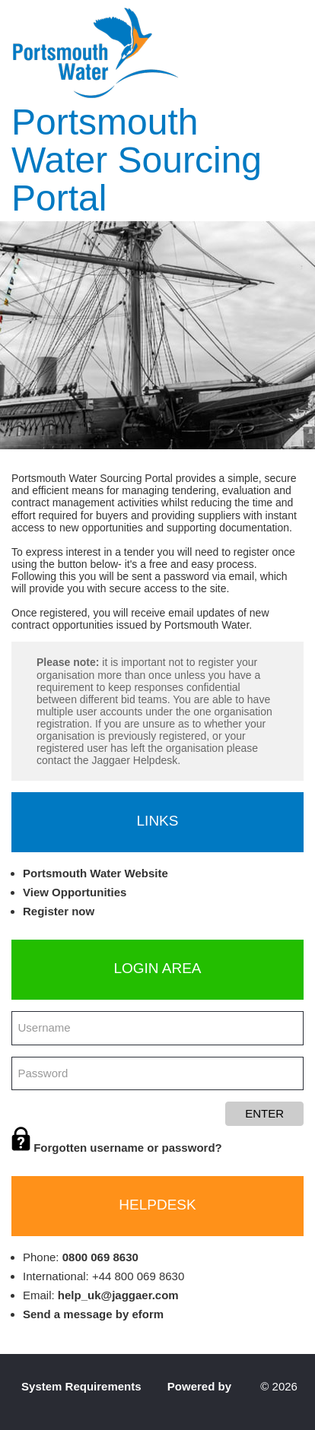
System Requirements (81, 1386)
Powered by (200, 1386)
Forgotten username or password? (116, 1147)
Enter (264, 1113)
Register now (58, 911)
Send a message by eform (93, 1314)
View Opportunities (74, 892)
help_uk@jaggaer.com (118, 1295)
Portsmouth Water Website (95, 873)
